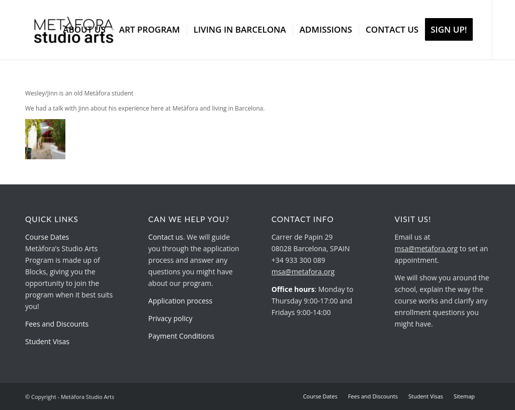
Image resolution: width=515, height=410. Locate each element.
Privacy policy (170, 318)
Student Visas (47, 341)
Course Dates (47, 237)
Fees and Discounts (57, 324)
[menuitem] (84, 29)
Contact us (165, 237)
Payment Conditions (181, 336)
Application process (180, 300)
